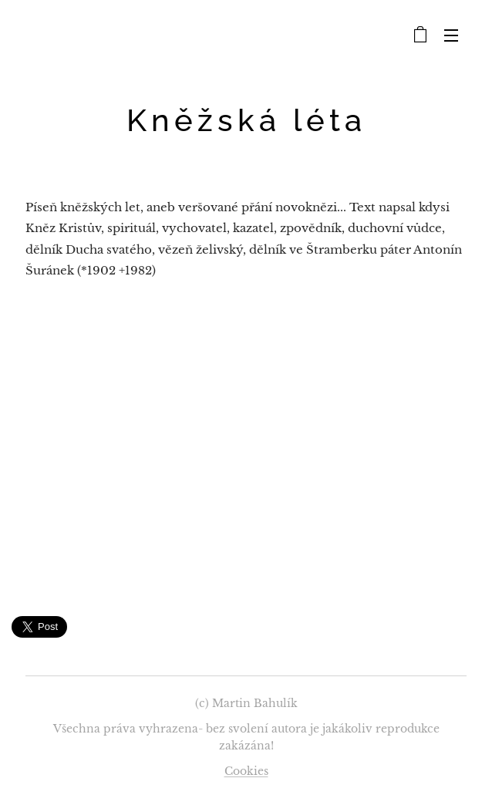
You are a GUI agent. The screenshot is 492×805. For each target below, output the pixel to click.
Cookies (246, 771)
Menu (451, 35)
